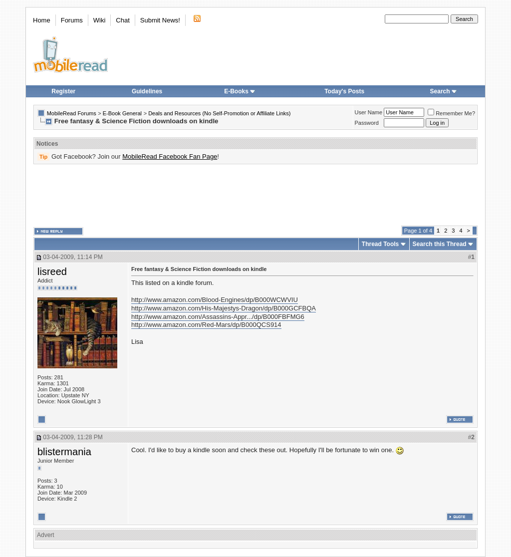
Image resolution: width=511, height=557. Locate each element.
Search (443, 91)
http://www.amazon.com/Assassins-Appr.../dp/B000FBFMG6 (217, 316)
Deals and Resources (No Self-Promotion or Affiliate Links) (219, 113)
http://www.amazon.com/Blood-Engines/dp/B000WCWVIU (214, 299)
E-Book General (122, 113)
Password (367, 123)
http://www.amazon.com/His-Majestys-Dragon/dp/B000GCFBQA (223, 308)
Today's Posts (344, 91)
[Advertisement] (255, 195)
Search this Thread (440, 244)
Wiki (99, 20)
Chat (122, 20)
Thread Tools (380, 244)
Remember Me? (451, 113)
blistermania (64, 451)
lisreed (52, 271)
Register (63, 91)
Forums (72, 20)
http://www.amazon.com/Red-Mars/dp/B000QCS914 (206, 324)
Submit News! (160, 20)
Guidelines (147, 91)
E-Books (240, 91)
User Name (369, 112)
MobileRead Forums (71, 113)
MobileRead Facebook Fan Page (169, 156)
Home (41, 20)
